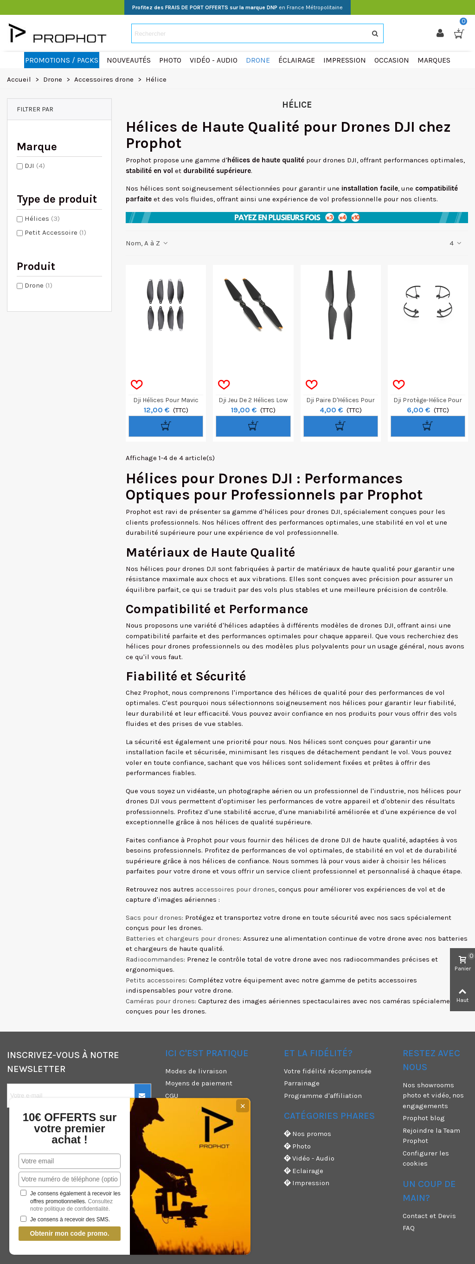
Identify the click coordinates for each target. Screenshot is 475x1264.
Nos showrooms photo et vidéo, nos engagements (433, 1095)
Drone (38, 285)
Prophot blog (424, 1118)
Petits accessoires (156, 980)
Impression (306, 1183)
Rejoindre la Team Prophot (431, 1135)
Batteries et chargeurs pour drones (183, 938)
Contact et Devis (429, 1216)
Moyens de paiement (198, 1083)
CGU (171, 1095)
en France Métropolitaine (237, 7)
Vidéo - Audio (309, 1158)
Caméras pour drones (160, 1001)
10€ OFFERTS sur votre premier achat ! (70, 1128)
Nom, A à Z (147, 243)
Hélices (42, 218)
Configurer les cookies (426, 1158)
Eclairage (303, 1171)
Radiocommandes (155, 959)
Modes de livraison (196, 1071)
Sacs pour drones (154, 917)
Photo (297, 1146)
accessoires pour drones (235, 889)
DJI (35, 165)
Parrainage (302, 1083)
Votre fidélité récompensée (328, 1071)
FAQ (409, 1228)
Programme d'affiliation (323, 1095)
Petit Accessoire (55, 232)
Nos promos (307, 1134)
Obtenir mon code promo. (69, 1233)
